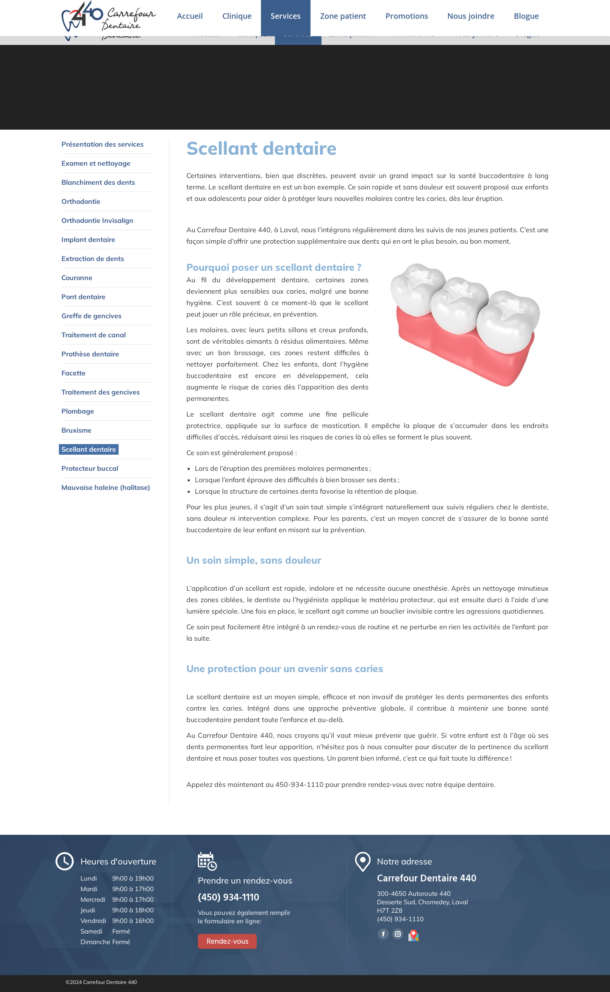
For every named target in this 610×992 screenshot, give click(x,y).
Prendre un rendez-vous (414, 11)
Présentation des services (102, 144)
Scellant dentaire (88, 449)
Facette (73, 373)
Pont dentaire (83, 296)
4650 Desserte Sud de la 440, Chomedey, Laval (225, 11)
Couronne (76, 277)
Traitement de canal (93, 335)
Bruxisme (76, 430)
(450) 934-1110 (340, 11)
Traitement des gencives (100, 392)
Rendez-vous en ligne (535, 11)
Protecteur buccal (89, 468)
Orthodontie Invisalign (97, 220)
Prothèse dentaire (90, 354)
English (480, 12)
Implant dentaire (88, 239)
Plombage (77, 411)
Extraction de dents (92, 258)
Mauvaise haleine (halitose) (105, 487)
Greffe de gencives (91, 315)
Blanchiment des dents (98, 182)
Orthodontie (80, 201)
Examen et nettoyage (95, 163)
